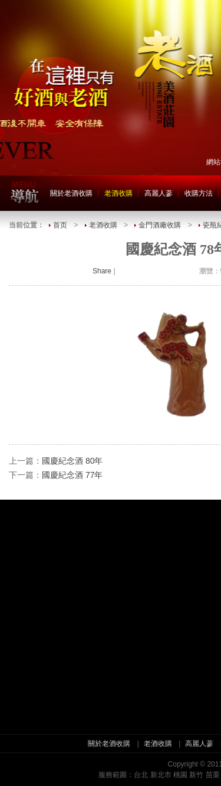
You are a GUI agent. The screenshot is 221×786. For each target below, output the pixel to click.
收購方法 (198, 193)
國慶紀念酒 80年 (72, 460)
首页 (60, 225)
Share (102, 271)
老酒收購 (118, 193)
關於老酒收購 (71, 193)
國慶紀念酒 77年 (72, 475)
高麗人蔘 (158, 193)
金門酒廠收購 (159, 225)
